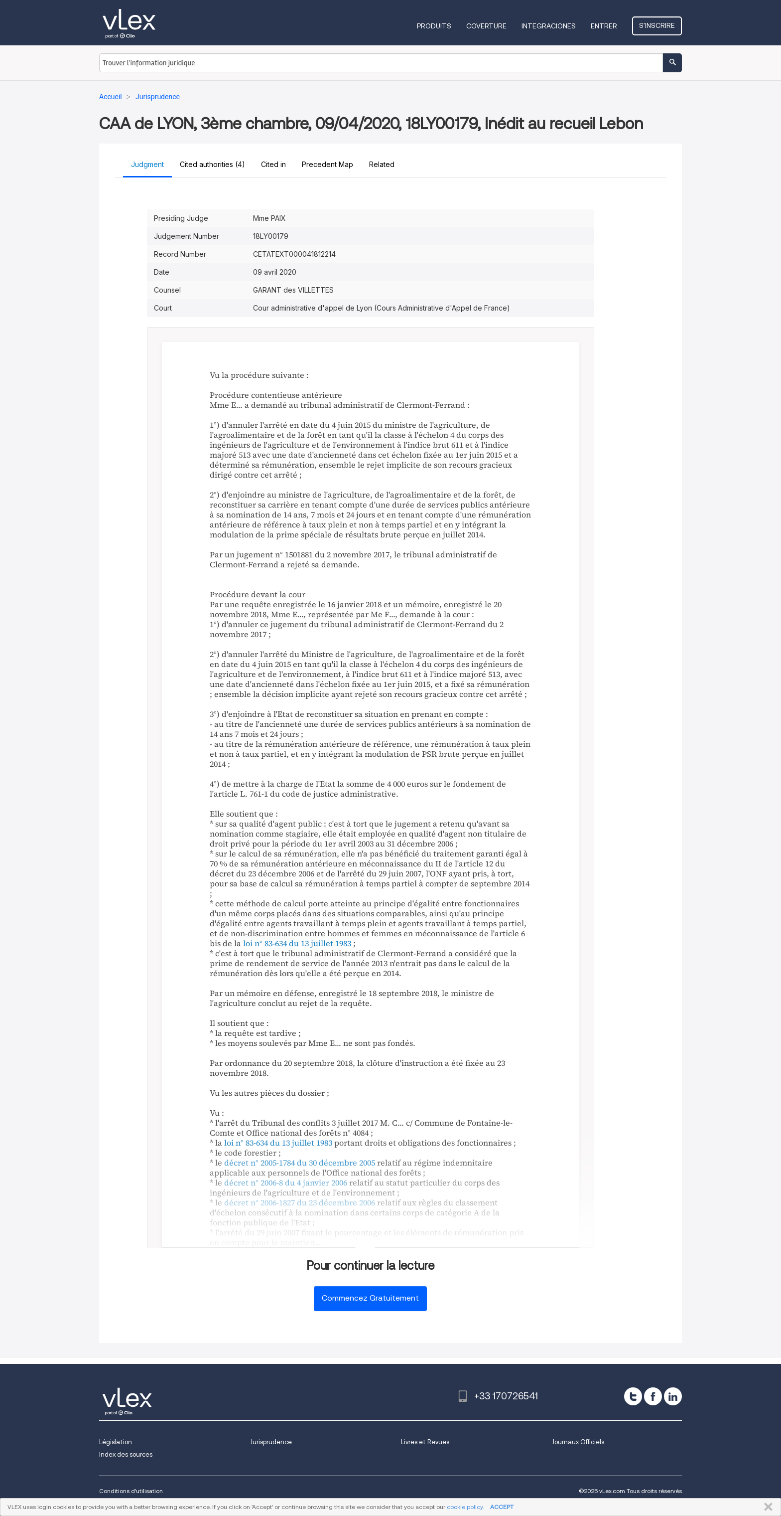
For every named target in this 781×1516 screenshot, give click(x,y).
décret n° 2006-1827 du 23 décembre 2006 (299, 1202)
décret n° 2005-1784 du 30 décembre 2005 (299, 1162)
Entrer (604, 26)
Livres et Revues (425, 1442)
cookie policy (465, 1507)
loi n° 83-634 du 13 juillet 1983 (297, 943)
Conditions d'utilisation (131, 1491)
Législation (115, 1442)
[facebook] (653, 1396)
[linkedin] (673, 1396)
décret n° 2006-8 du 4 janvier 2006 (285, 1182)
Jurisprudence (271, 1442)
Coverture (486, 26)
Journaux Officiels (578, 1442)
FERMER (766, 1507)
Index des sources (125, 1454)
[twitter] (633, 1396)
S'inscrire (657, 25)
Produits (434, 26)
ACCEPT (502, 1507)
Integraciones (548, 26)
